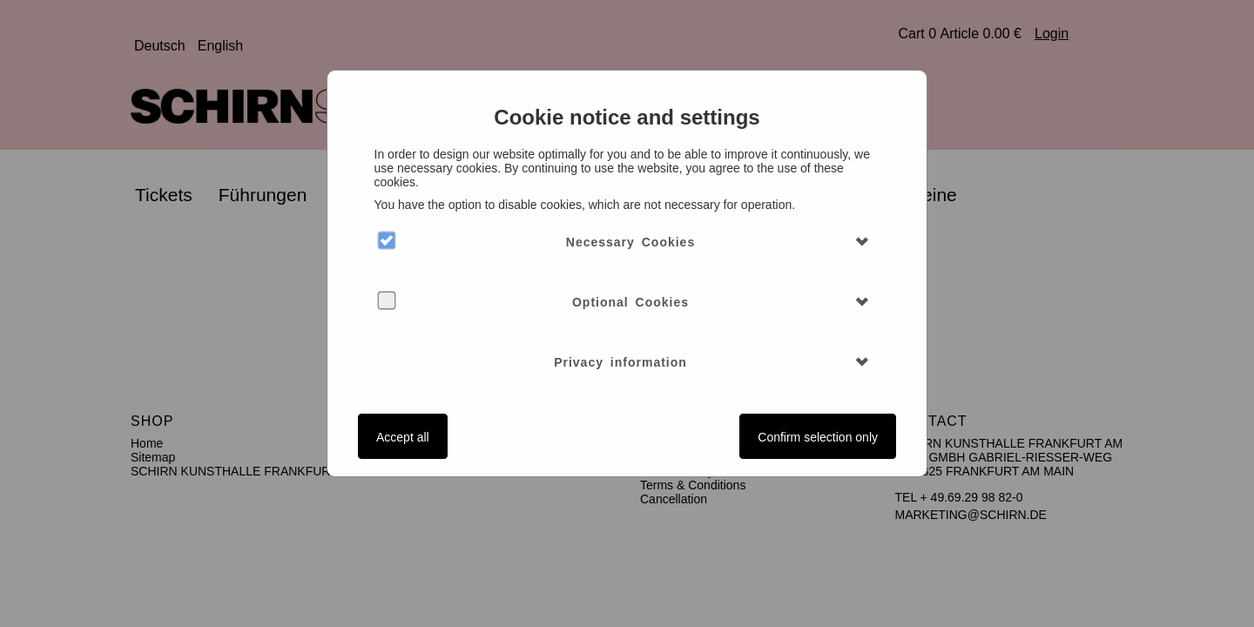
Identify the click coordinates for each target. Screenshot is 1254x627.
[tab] (626, 242)
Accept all (402, 437)
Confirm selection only (818, 437)
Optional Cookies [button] (630, 302)
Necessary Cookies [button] (630, 242)
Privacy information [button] (620, 362)
